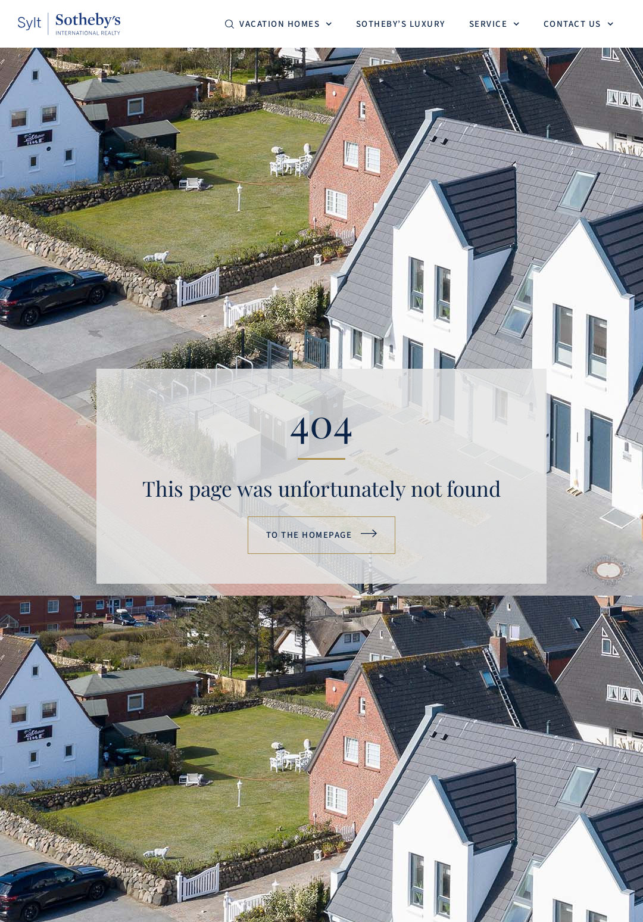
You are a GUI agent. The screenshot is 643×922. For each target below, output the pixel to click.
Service (494, 24)
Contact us (579, 24)
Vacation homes (285, 24)
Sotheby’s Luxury (400, 24)
